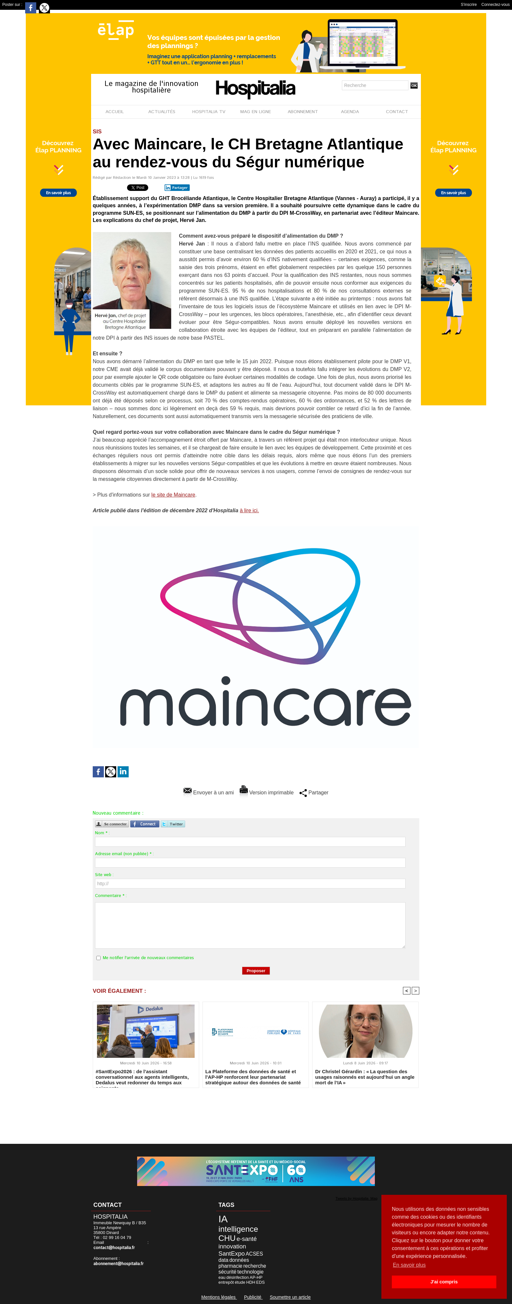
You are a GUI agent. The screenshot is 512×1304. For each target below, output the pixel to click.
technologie (250, 1272)
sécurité (227, 1272)
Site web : (104, 875)
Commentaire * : (111, 896)
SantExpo (231, 1253)
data (223, 1260)
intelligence (238, 1229)
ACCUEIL (114, 112)
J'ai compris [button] (443, 1281)
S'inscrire (469, 4)
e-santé (246, 1238)
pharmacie (230, 1266)
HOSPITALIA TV (208, 112)
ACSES (254, 1254)
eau (221, 1277)
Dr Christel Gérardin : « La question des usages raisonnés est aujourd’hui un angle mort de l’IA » (364, 1077)
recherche (254, 1266)
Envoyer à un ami (209, 792)
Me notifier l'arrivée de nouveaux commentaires (148, 958)
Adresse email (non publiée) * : (124, 854)
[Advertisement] (256, 1111)
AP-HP (256, 1277)
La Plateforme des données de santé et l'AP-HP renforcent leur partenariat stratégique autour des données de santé (253, 1077)
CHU (227, 1238)
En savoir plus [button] (409, 1265)
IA (223, 1218)
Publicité (253, 1297)
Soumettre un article (290, 1297)
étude (240, 1282)
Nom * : (102, 833)
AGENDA (350, 112)
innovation (232, 1246)
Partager (176, 187)
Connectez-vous (495, 4)
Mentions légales (219, 1297)
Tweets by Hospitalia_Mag (356, 1198)
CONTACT (397, 112)
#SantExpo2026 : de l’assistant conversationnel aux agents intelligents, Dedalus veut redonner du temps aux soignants (142, 1077)
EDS (260, 1282)
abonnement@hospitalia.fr (118, 1264)
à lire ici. (249, 510)
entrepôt (226, 1282)
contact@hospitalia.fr (114, 1248)
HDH (250, 1282)
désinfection (237, 1277)
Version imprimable (267, 792)
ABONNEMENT (303, 112)
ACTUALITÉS (161, 112)
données (239, 1260)
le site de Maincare (173, 495)
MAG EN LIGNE (255, 112)
